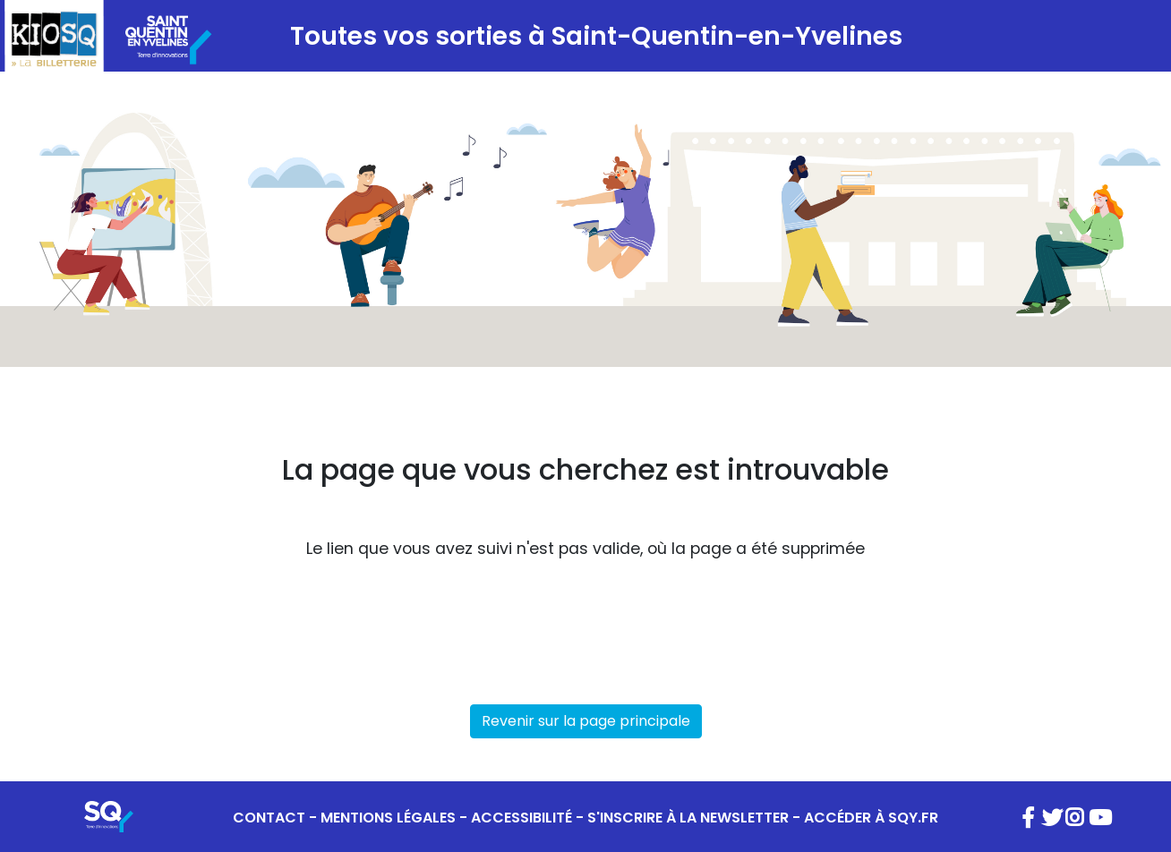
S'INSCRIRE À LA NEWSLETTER (688, 817)
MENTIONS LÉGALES (388, 817)
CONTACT (269, 817)
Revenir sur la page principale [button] (586, 721)
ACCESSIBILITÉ (521, 817)
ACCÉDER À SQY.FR (871, 817)
